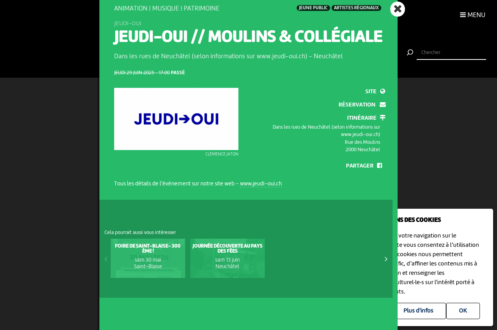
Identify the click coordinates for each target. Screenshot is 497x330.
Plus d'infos (418, 311)
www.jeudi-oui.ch (261, 184)
